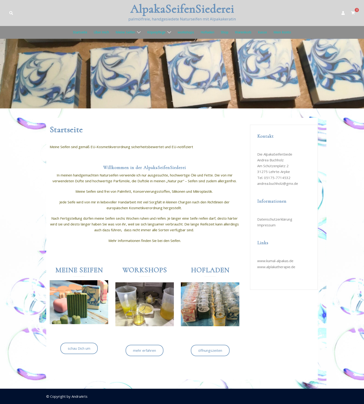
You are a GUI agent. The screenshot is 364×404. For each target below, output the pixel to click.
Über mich (101, 32)
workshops (186, 32)
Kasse (262, 32)
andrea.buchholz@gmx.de (277, 183)
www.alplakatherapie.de (276, 266)
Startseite (80, 32)
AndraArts (80, 396)
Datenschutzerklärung (274, 219)
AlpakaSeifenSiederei (182, 9)
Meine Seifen (125, 32)
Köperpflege (156, 32)
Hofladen (207, 32)
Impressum (266, 225)
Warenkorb (243, 32)
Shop (224, 32)
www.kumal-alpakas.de (275, 260)
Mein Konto (282, 32)
